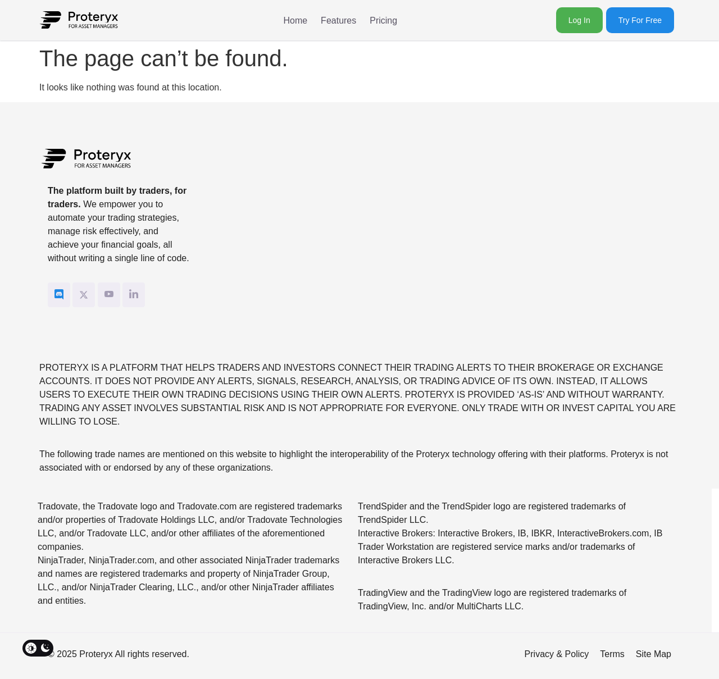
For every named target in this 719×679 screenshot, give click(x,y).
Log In (579, 20)
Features (338, 20)
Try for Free (640, 20)
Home (295, 20)
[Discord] (59, 294)
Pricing (383, 20)
